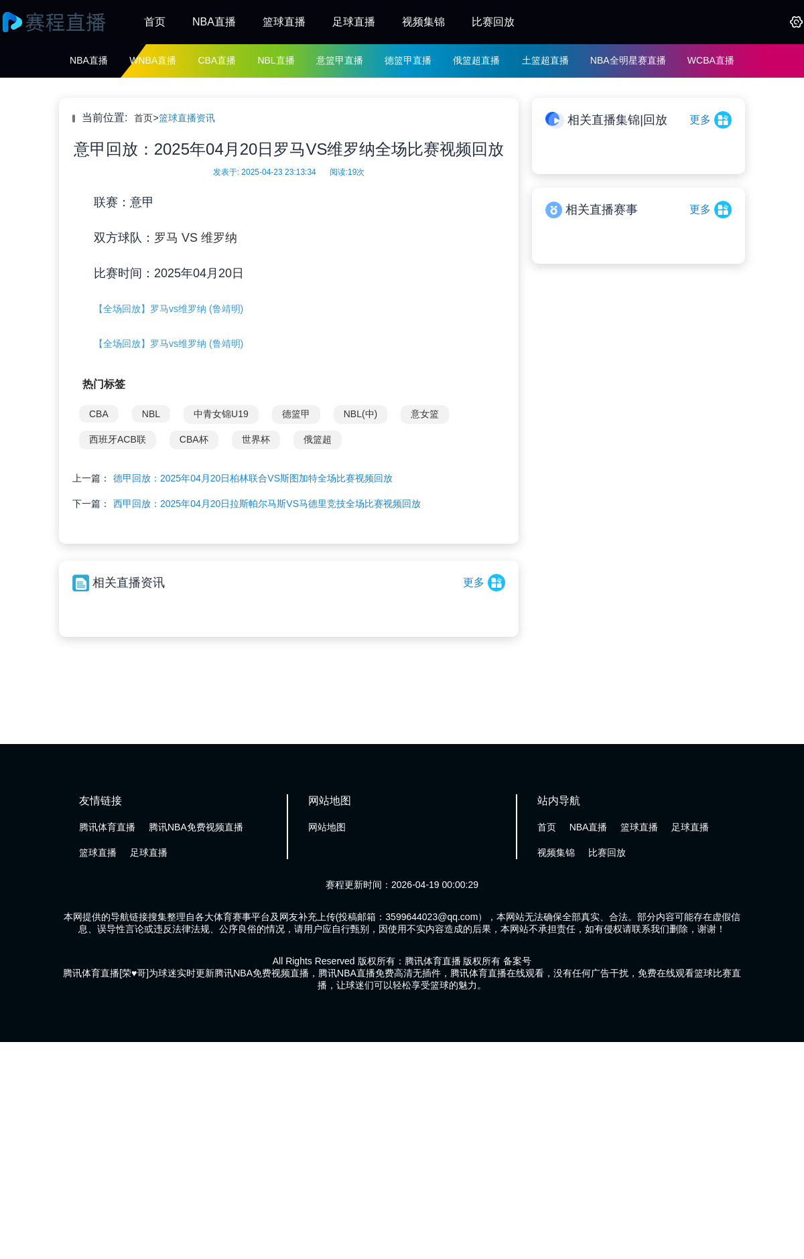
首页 (154, 21)
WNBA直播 (152, 60)
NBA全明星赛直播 (628, 60)
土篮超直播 (545, 60)
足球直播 (353, 21)
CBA (99, 414)
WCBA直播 (710, 60)
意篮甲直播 (339, 60)
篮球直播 (284, 21)
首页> (146, 118)
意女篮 (425, 414)
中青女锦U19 (221, 414)
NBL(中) (361, 414)
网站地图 (327, 827)
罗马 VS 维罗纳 (195, 237)
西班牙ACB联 (117, 439)
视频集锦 (423, 21)
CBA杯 (194, 439)
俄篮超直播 (476, 60)
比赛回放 (493, 21)
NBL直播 (275, 60)
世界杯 (256, 439)
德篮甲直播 (408, 60)
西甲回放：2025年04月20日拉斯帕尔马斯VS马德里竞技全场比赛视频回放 (267, 503)
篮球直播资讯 (187, 118)
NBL (151, 414)
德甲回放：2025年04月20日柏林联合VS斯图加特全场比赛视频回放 (253, 478)
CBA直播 (217, 60)
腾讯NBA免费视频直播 (196, 827)
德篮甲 (296, 414)
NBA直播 (214, 21)
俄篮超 (318, 439)
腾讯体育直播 (107, 827)
